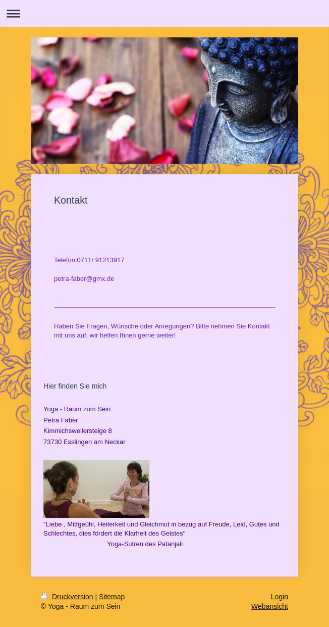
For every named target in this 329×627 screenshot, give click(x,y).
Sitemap (112, 597)
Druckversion (68, 597)
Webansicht (269, 606)
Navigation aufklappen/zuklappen (164, 13)
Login (279, 597)
